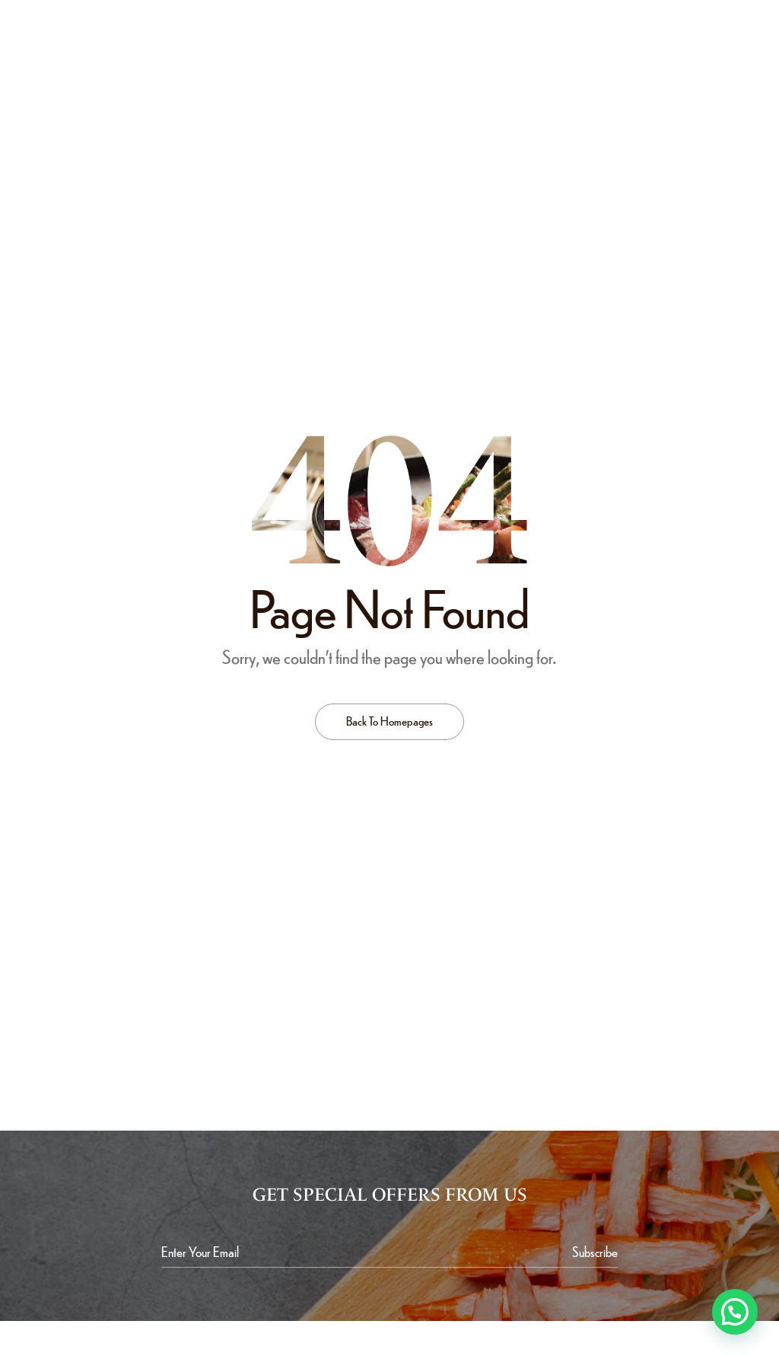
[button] (735, 1312)
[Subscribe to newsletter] (595, 1251)
